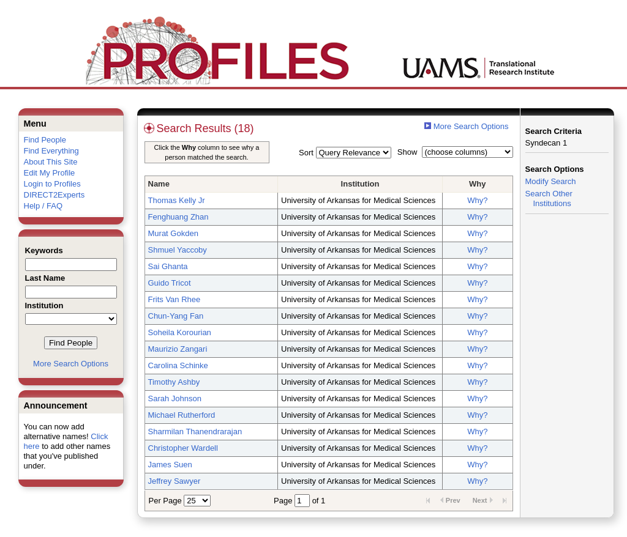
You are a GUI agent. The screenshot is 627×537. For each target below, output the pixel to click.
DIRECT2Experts (54, 194)
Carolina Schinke (178, 365)
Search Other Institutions (549, 198)
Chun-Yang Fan (176, 315)
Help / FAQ (43, 205)
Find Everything (51, 150)
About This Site (51, 161)
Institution (360, 183)
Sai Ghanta (168, 266)
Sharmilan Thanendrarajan (195, 431)
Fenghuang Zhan (178, 216)
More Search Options (70, 363)
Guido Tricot (169, 282)
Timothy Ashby (174, 382)
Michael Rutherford (182, 415)
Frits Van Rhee (174, 299)
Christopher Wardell (183, 448)
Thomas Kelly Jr (176, 200)
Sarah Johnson (174, 398)
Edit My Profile (49, 172)
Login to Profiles (52, 183)
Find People (45, 139)
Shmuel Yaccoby (177, 249)
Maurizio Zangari (178, 349)
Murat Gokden (173, 233)
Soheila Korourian (179, 332)
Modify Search (550, 181)
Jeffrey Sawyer (174, 481)
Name (159, 183)
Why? (477, 200)
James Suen (170, 464)
